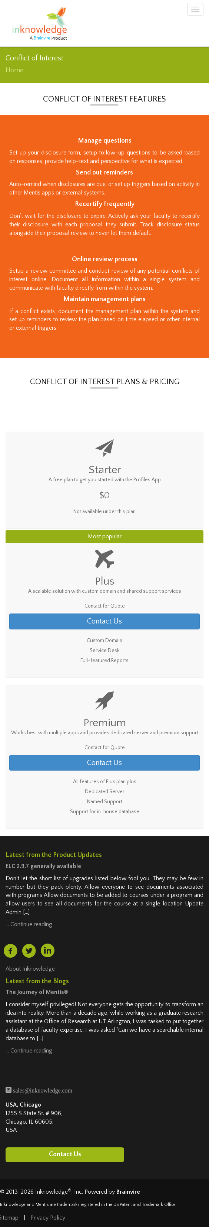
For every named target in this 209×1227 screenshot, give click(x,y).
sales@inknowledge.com (41, 1090)
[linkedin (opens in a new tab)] (47, 950)
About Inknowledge (30, 968)
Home (14, 70)
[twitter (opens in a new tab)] (29, 951)
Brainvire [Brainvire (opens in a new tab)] (128, 1191)
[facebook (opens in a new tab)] (10, 951)
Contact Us (104, 621)
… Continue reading (29, 924)
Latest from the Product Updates (54, 855)
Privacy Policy (47, 1217)
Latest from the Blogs (37, 981)
